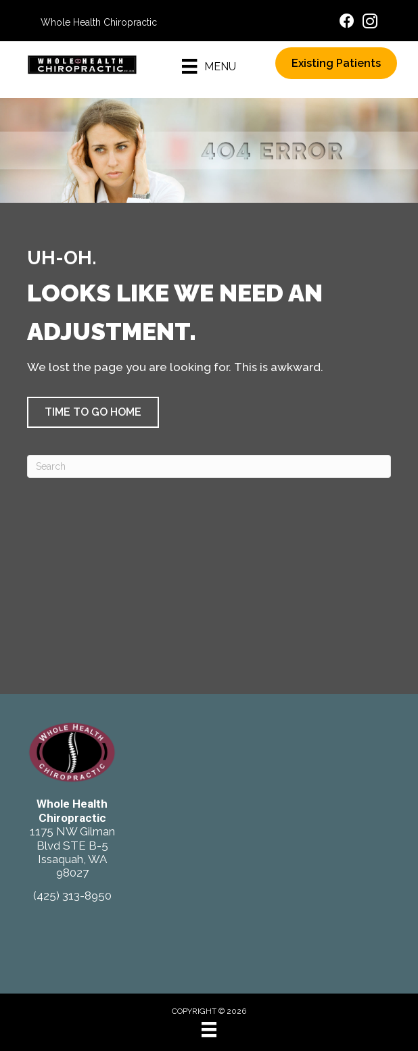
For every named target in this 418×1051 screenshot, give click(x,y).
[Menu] (208, 66)
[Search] (209, 466)
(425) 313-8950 (72, 895)
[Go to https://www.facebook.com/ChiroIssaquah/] (347, 23)
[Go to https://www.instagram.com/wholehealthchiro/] (370, 23)
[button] (93, 412)
